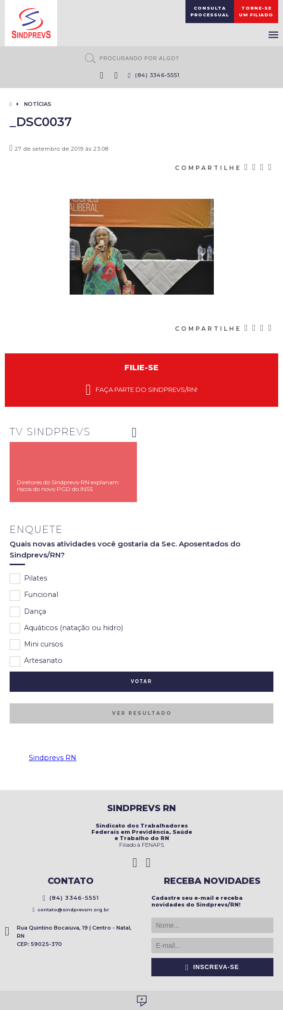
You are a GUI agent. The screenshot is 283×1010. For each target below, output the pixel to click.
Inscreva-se (212, 967)
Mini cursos (36, 644)
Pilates (28, 578)
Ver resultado (142, 713)
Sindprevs (31, 23)
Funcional (34, 595)
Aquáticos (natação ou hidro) (66, 628)
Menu (273, 34)
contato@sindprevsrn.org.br (70, 909)
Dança (28, 612)
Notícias (37, 104)
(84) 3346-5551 (154, 75)
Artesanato (36, 661)
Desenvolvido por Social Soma (142, 1001)
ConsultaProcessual (209, 11)
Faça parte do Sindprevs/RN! (141, 390)
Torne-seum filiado (256, 11)
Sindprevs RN (52, 757)
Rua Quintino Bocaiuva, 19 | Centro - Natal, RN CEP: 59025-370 (68, 935)
